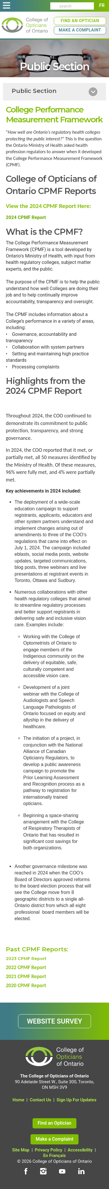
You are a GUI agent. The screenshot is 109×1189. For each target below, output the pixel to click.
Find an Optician (80, 20)
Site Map (21, 1150)
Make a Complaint (80, 30)
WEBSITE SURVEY (54, 1021)
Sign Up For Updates (77, 1099)
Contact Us (40, 1099)
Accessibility (80, 1150)
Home (18, 1099)
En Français (54, 1155)
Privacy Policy (48, 1150)
